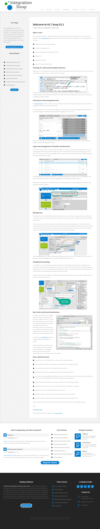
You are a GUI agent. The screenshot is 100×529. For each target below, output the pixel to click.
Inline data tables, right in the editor (14, 68)
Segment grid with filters (12, 78)
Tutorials (92, 9)
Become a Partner (59, 489)
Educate (84, 451)
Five (92, 486)
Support (83, 9)
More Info (14, 90)
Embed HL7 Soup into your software (63, 499)
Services (57, 9)
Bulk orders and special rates (61, 492)
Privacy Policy (58, 505)
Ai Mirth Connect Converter (9, 455)
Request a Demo (50, 462)
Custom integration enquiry (61, 496)
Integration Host (45, 38)
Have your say (26, 505)
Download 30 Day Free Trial (14, 47)
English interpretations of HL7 (13, 62)
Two (81, 486)
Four (88, 486)
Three (85, 486)
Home (41, 9)
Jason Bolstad (11, 438)
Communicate (86, 442)
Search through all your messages (14, 75)
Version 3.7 (6, 441)
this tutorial (45, 337)
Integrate (85, 434)
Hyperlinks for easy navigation (13, 65)
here (29, 443)
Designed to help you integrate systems (15, 81)
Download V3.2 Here (38, 409)
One (78, 486)
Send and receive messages (12, 72)
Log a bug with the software (61, 502)
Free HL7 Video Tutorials (60, 486)
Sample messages (10, 85)
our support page (58, 413)
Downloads (66, 9)
